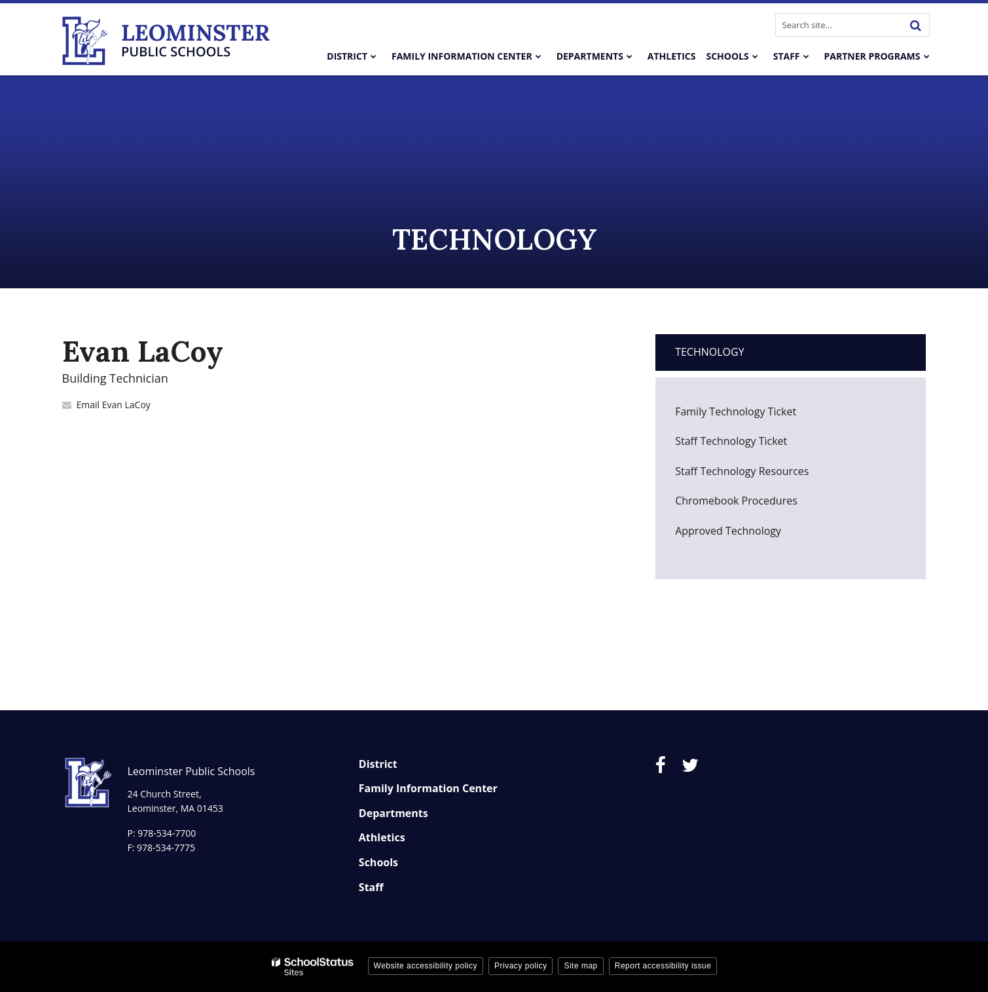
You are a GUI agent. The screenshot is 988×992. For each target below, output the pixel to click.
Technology (709, 352)
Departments (393, 813)
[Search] (916, 25)
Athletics (382, 837)
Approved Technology (728, 531)
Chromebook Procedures (736, 500)
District (378, 764)
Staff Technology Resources (742, 471)
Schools (378, 862)
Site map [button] (580, 965)
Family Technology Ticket (756, 415)
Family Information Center (428, 788)
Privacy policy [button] (520, 965)
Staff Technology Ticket (751, 444)
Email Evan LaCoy (114, 404)
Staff (371, 887)
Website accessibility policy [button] (426, 965)
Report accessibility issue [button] (663, 965)
